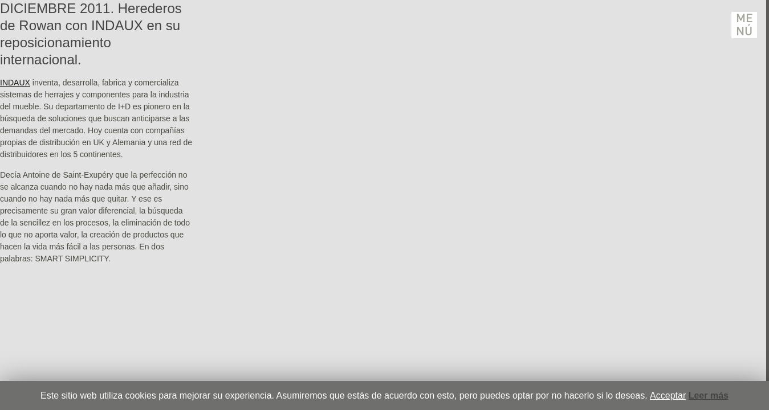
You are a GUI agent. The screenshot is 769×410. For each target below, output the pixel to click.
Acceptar (668, 395)
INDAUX (15, 82)
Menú (744, 25)
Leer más (709, 395)
